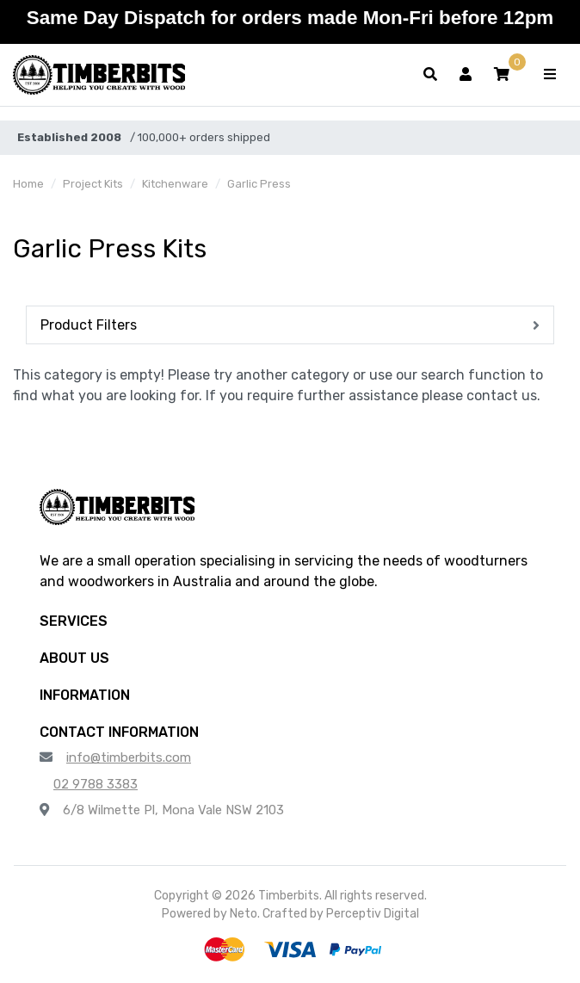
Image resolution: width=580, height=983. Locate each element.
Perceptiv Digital (372, 913)
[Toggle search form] (430, 75)
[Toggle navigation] (550, 75)
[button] (502, 75)
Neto (243, 913)
